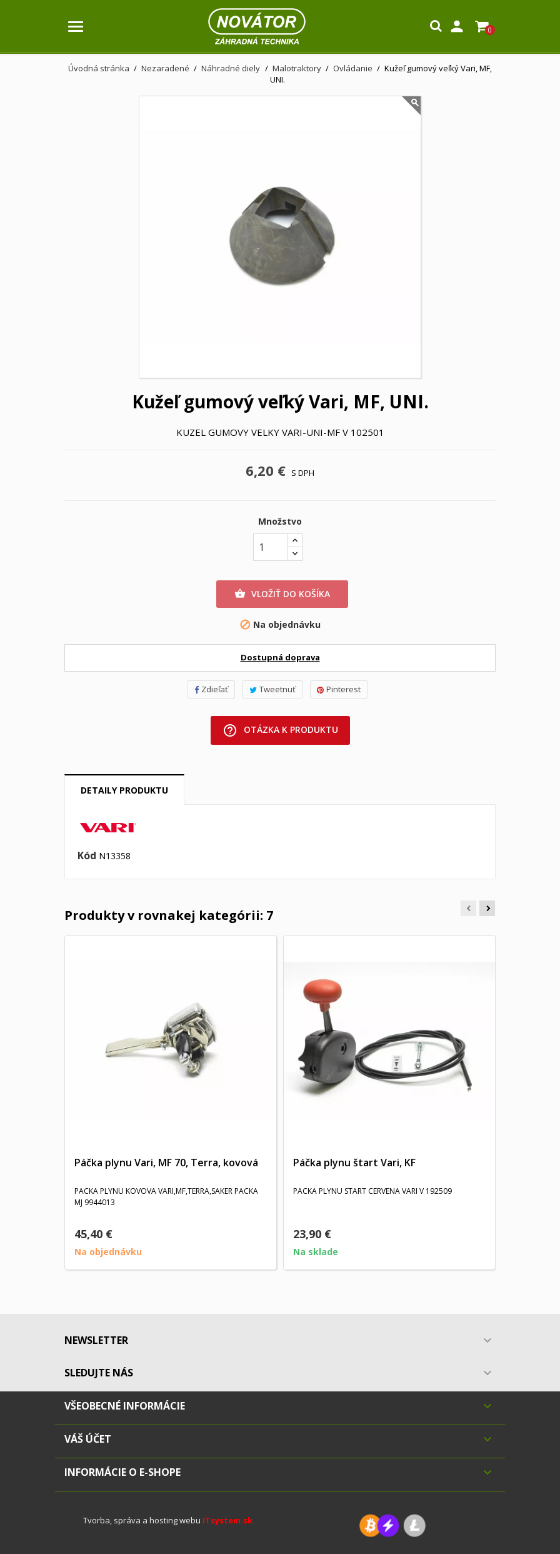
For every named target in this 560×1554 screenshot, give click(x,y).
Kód (87, 856)
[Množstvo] (270, 547)
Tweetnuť (272, 689)
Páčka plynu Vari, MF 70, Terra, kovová (166, 1162)
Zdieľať (211, 689)
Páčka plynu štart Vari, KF (354, 1162)
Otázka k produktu (280, 730)
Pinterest (339, 689)
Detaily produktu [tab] (124, 790)
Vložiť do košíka (282, 594)
